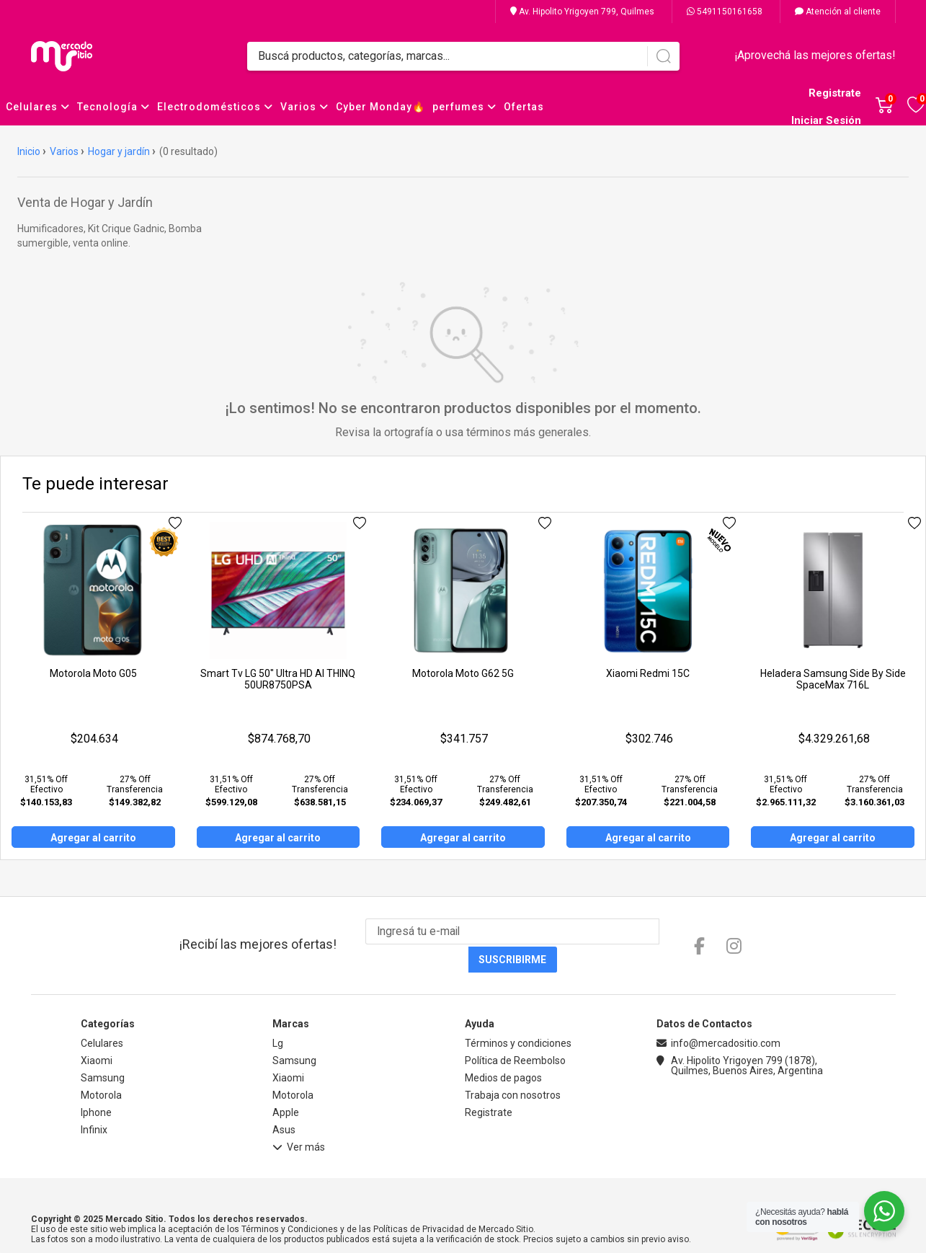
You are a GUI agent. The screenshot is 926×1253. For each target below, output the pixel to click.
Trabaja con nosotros (513, 1068)
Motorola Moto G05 (93, 673)
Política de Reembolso (515, 1033)
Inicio (28, 151)
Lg (277, 1016)
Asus (283, 1102)
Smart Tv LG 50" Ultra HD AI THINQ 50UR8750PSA (277, 679)
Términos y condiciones (518, 1016)
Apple (285, 1085)
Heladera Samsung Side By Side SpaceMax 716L (833, 679)
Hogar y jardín (119, 151)
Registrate (835, 93)
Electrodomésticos (215, 106)
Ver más (298, 1122)
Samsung (103, 1050)
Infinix (94, 1102)
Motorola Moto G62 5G (463, 673)
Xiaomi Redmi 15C (648, 673)
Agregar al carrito (93, 838)
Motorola (101, 1068)
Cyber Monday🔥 (380, 106)
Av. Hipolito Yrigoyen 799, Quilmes (582, 11)
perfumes (464, 106)
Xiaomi (96, 1033)
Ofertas (524, 106)
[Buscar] (663, 56)
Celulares (38, 106)
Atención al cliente (838, 11)
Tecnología (113, 106)
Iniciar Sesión (826, 120)
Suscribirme (656, 932)
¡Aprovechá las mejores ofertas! (815, 55)
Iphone (96, 1085)
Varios (304, 106)
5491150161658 (724, 11)
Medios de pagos (503, 1050)
